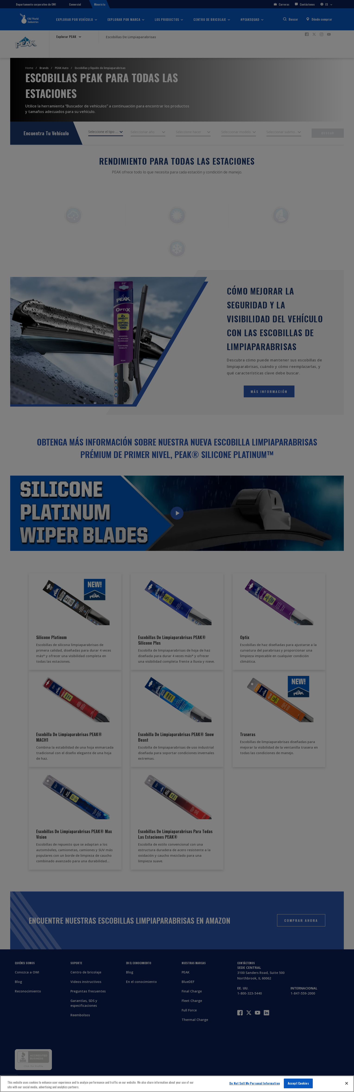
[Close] (346, 1083)
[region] (177, 1084)
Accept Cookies (298, 1083)
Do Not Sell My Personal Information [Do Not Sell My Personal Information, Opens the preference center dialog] (254, 1083)
